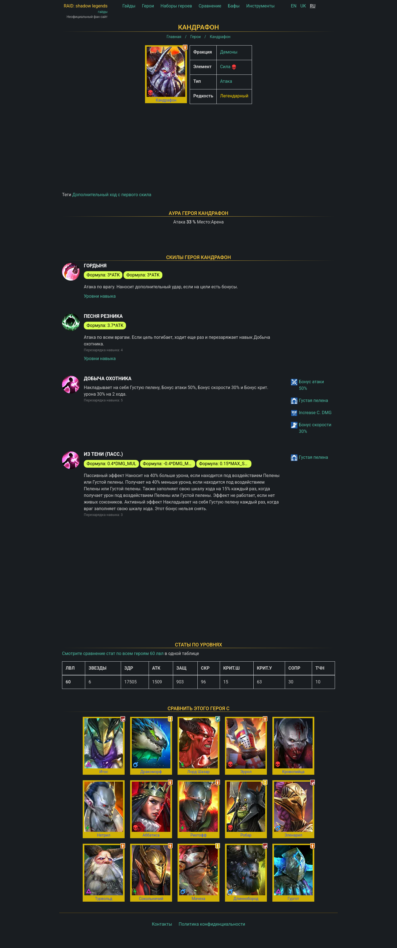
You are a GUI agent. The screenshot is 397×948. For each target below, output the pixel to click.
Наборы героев (176, 6)
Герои (148, 6)
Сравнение (210, 6)
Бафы (234, 6)
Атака (226, 81)
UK (303, 6)
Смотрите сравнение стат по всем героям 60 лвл (112, 653)
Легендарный (234, 95)
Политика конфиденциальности (212, 924)
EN (294, 6)
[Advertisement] (198, 146)
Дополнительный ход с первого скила (111, 194)
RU (312, 6)
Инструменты (260, 6)
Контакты (162, 924)
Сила (225, 66)
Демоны (228, 52)
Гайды (128, 6)
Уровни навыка (100, 296)
